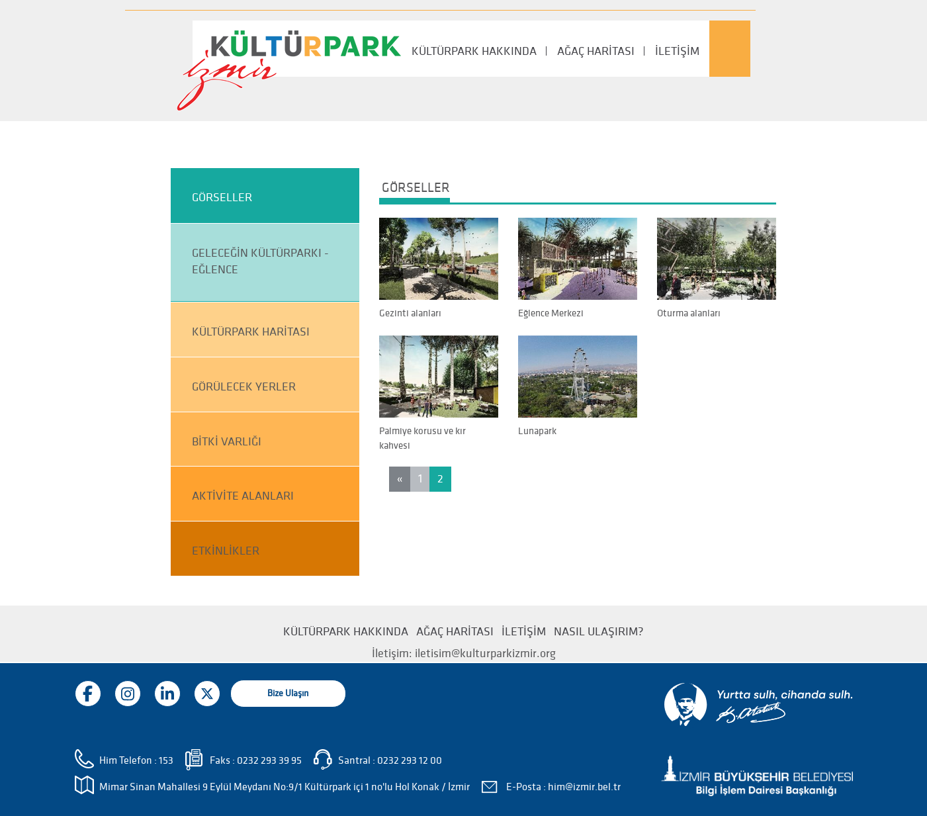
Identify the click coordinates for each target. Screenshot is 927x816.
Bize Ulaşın (287, 693)
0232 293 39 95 (269, 760)
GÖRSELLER (222, 197)
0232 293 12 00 (409, 760)
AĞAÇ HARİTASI (596, 51)
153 (166, 760)
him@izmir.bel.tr (584, 787)
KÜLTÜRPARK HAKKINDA (474, 51)
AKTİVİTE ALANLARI (243, 496)
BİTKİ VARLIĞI (226, 441)
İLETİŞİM (677, 51)
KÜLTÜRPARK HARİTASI (251, 332)
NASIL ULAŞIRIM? (599, 631)
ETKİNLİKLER (225, 551)
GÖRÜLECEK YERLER (244, 387)
